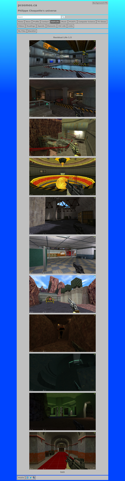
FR (106, 3)
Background (98, 3)
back (62, 472)
